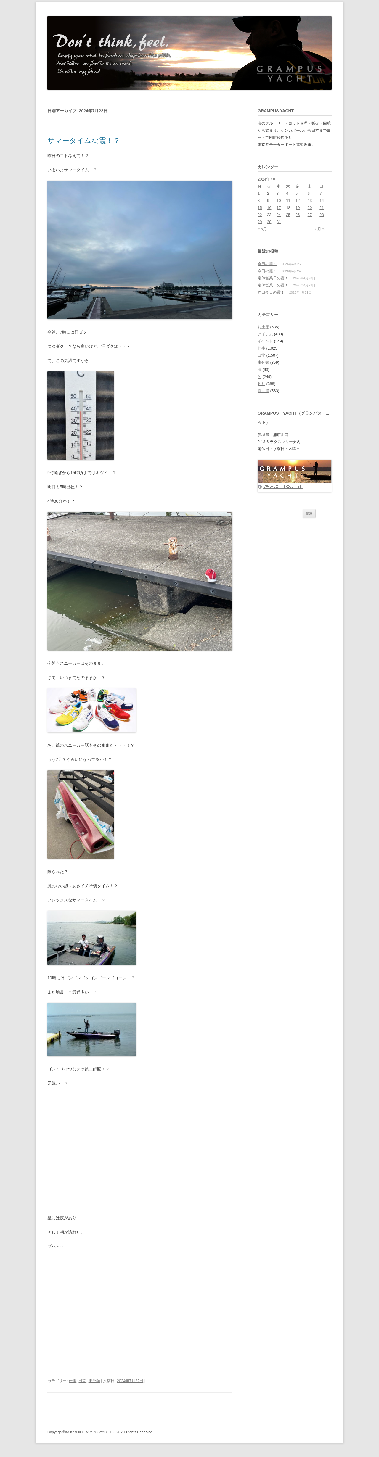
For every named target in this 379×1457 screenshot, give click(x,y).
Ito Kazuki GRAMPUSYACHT (88, 1432)
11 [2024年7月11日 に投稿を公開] (288, 200)
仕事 (72, 1381)
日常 (82, 1381)
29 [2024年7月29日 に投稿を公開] (260, 222)
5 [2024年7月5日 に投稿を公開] (297, 193)
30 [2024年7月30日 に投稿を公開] (269, 222)
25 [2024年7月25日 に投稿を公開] (288, 214)
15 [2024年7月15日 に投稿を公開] (260, 207)
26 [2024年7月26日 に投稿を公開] (298, 214)
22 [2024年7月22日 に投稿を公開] (260, 214)
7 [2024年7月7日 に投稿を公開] (320, 193)
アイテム (265, 334)
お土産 (263, 327)
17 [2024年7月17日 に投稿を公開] (279, 207)
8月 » (320, 229)
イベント (265, 341)
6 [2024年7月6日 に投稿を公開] (309, 193)
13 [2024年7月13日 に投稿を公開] (310, 200)
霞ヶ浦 (263, 391)
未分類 (94, 1381)
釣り (261, 383)
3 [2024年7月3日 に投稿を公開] (278, 193)
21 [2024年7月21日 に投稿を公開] (321, 207)
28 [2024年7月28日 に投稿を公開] (321, 214)
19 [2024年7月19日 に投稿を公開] (298, 207)
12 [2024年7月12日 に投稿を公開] (298, 200)
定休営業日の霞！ (273, 278)
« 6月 (262, 229)
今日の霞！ (267, 264)
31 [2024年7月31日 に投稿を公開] (279, 222)
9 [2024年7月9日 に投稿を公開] (268, 200)
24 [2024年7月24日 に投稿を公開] (279, 214)
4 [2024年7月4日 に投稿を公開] (287, 193)
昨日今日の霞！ (271, 292)
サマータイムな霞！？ (83, 140)
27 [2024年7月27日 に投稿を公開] (310, 214)
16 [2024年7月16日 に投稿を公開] (269, 207)
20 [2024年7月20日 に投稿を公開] (310, 207)
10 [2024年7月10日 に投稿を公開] (279, 200)
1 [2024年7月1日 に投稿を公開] (259, 193)
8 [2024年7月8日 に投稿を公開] (259, 200)
